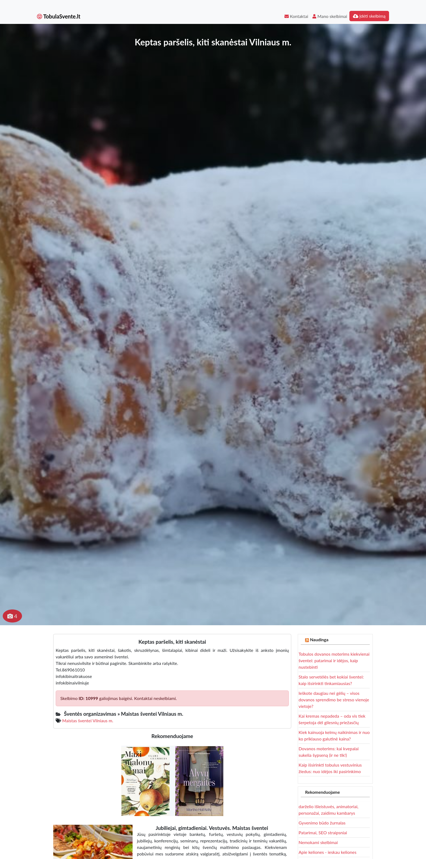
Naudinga (319, 639)
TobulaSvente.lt (58, 16)
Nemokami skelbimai (318, 842)
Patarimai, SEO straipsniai (323, 832)
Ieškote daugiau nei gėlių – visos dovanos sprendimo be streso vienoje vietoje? (334, 699)
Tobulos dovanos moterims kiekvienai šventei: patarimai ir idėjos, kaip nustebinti (334, 660)
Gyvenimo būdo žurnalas (322, 822)
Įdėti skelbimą (369, 15)
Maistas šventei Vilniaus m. (87, 720)
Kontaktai (296, 16)
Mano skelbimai (329, 16)
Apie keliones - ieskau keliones (327, 852)
